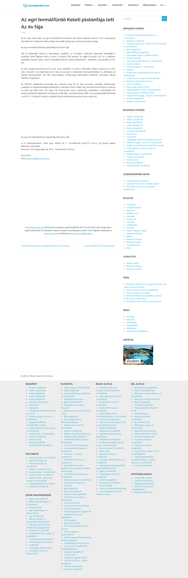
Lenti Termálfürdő (134, 84)
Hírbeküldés (131, 322)
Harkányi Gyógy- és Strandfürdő (140, 66)
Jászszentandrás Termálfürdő (111, 448)
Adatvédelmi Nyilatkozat (137, 331)
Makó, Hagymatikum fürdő (137, 87)
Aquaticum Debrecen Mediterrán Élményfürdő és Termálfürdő (108, 390)
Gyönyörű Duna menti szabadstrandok (142, 183)
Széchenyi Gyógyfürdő (136, 131)
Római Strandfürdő (134, 162)
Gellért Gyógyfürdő (134, 119)
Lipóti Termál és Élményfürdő (76, 505)
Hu (163, 5)
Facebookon (49, 233)
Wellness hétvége (134, 239)
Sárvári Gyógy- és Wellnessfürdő (140, 92)
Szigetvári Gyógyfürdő (73, 552)
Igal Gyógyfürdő (71, 488)
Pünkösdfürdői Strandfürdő (138, 165)
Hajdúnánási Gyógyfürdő (109, 431)
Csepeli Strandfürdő (135, 157)
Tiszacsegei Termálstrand (110, 482)
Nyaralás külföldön (134, 233)
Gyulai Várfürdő (133, 64)
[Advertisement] (68, 117)
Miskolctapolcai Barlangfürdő (41, 539)
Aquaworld (131, 136)
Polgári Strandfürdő (107, 471)
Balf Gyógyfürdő (133, 49)
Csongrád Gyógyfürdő (143, 405)
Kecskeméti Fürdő (142, 422)
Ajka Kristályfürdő (71, 390)
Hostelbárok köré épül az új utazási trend (143, 301)
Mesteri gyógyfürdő (72, 508)
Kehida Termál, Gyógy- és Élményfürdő (143, 78)
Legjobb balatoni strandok (137, 180)
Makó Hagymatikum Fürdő (145, 433)
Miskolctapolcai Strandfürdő (41, 542)
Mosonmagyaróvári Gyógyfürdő (77, 511)
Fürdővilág (130, 204)
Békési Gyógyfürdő (142, 402)
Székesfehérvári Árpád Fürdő (76, 543)
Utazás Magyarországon (136, 230)
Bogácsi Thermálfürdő (38, 498)
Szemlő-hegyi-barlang (143, 480)
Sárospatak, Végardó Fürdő (40, 547)
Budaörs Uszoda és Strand (40, 469)
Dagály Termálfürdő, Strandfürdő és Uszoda (145, 145)
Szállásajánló (131, 225)
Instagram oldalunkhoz (81, 233)
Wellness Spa (132, 213)
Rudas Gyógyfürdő (134, 128)
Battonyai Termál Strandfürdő (146, 399)
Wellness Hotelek (133, 242)
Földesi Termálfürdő (107, 428)
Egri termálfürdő (133, 58)
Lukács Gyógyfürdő (134, 125)
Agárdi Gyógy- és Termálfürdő (77, 387)
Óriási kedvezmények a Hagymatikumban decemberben (46, 245)
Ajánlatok (118, 5)
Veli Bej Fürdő (132, 159)
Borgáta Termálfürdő (73, 431)
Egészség (130, 210)
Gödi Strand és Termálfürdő (41, 475)
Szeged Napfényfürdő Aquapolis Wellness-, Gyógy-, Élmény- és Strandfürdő (143, 459)
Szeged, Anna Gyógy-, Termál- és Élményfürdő (146, 95)
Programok (131, 219)
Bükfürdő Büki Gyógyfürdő (137, 52)
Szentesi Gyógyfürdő (143, 465)
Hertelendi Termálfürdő (74, 482)
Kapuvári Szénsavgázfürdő (75, 494)
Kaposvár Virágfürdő (73, 491)
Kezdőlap (75, 5)
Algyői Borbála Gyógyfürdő (145, 387)
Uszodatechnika (133, 245)
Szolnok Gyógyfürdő (135, 98)
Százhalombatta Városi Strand (42, 483)
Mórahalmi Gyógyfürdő (144, 436)
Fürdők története (133, 207)
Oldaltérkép (131, 328)
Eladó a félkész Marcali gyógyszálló (99, 245)
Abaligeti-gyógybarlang (144, 483)
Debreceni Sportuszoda (109, 419)
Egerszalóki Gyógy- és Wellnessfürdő (142, 55)
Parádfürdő (34, 545)
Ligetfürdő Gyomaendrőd (145, 431)
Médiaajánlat (149, 5)
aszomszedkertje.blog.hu (38, 158)
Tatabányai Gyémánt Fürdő (75, 557)
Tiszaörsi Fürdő (105, 485)
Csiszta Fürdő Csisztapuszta (76, 445)
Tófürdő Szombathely (73, 566)
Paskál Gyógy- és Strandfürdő (139, 154)
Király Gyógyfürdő (134, 122)
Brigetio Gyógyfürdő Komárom (139, 81)
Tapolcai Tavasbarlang (143, 492)
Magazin (103, 5)
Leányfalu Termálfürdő (38, 486)
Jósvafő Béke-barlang (143, 477)
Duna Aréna (131, 134)
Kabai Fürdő (104, 451)
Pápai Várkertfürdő (72, 523)
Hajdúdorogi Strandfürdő (109, 439)
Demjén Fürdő (35, 507)
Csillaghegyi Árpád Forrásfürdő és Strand (143, 139)
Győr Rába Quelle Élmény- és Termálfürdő (144, 61)
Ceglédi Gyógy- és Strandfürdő (42, 472)
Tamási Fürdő (69, 554)
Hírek (23, 32)
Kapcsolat (133, 5)
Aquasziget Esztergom (73, 399)
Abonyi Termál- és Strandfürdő (42, 457)
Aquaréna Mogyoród (135, 40)
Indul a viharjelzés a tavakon (138, 292)
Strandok (130, 222)
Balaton (129, 236)
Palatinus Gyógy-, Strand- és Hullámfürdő (144, 142)
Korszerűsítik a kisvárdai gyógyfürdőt (142, 290)
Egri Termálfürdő (36, 516)
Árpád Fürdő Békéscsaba (144, 390)
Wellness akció (132, 263)
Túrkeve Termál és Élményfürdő (112, 488)
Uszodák (130, 227)
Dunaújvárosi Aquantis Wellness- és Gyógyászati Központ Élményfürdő (75, 468)
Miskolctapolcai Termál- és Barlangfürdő (143, 89)
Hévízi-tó (130, 69)
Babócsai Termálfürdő (73, 402)
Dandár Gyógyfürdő (134, 116)
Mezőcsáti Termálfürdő (39, 530)
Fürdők (90, 5)
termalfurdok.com (35, 227)
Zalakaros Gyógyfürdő (135, 101)
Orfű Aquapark (70, 520)
